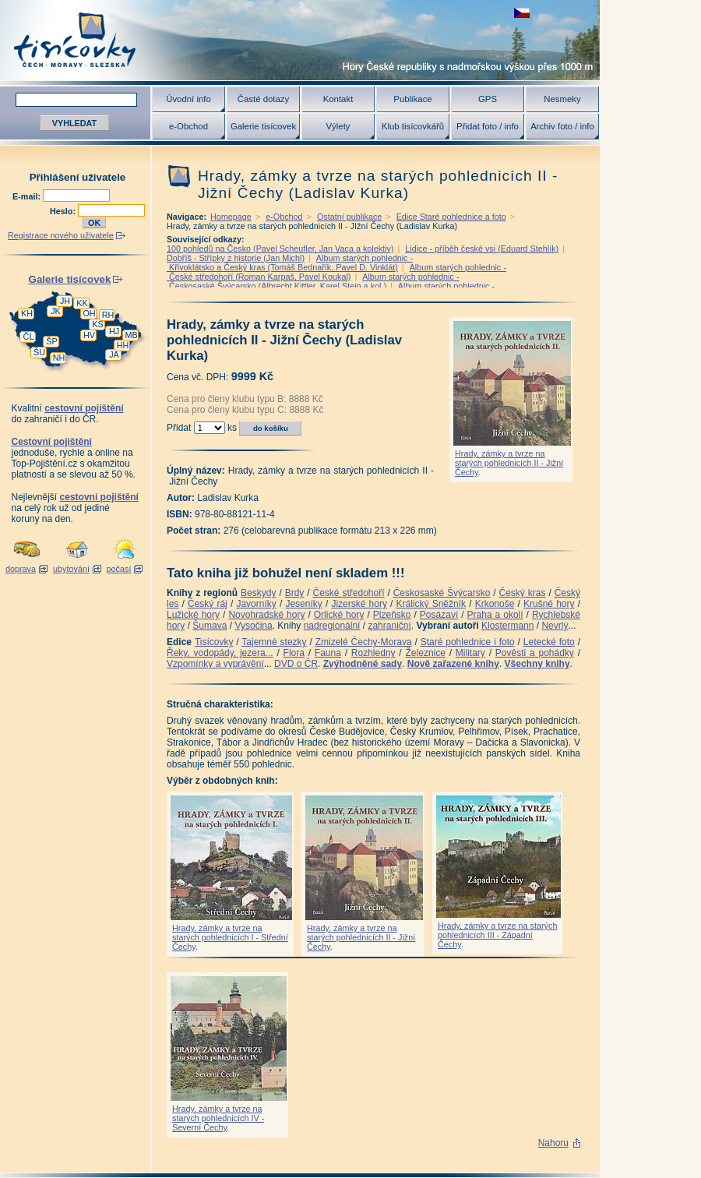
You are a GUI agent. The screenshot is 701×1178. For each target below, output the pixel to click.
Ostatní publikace (349, 216)
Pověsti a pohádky (534, 652)
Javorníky (256, 603)
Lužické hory (193, 614)
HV (89, 335)
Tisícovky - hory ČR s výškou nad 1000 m (300, 40)
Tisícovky (214, 642)
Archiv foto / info (562, 126)
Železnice (426, 652)
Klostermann (507, 625)
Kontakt (338, 99)
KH (27, 313)
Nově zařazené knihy (453, 663)
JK (56, 311)
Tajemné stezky (273, 642)
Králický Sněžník (431, 603)
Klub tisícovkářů (413, 126)
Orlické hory (339, 614)
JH (65, 300)
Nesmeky (562, 99)
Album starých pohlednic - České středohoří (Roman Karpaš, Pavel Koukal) (336, 272)
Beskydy (258, 592)
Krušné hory (549, 603)
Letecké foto (549, 642)
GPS (487, 99)
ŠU (39, 352)
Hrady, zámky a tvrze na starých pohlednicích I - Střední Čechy (230, 937)
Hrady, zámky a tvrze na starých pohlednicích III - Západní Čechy (497, 935)
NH (59, 357)
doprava (20, 568)
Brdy (295, 592)
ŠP (51, 341)
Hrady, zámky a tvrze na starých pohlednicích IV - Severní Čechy (218, 1118)
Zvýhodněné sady (362, 663)
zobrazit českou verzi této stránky (521, 13)
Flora (294, 652)
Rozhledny (373, 652)
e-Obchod (188, 126)
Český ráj (207, 603)
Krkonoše (495, 603)
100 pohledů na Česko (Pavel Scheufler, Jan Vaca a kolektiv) (280, 248)
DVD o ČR (296, 663)
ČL (28, 336)
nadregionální (332, 625)
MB (131, 335)
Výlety (338, 126)
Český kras (522, 592)
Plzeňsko (392, 614)
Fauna (328, 652)
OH (89, 313)
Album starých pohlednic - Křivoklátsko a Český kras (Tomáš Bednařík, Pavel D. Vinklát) (290, 262)
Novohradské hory (266, 614)
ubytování (71, 568)
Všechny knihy (537, 663)
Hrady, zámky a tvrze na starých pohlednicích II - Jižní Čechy (509, 463)
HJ (114, 331)
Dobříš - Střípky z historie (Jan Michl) (236, 258)
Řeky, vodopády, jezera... (220, 652)
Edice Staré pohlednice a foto (451, 216)
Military (470, 652)
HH (123, 345)
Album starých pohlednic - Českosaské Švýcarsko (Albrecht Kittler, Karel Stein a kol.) (313, 281)
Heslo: (64, 211)
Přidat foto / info (487, 126)
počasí (119, 568)
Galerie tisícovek (263, 126)
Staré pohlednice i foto (468, 642)
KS (97, 324)
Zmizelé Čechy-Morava (363, 642)
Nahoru (553, 1142)
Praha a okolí (495, 614)
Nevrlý (554, 625)
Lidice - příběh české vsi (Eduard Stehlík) (481, 248)
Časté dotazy (263, 99)
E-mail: (27, 196)
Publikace (412, 99)
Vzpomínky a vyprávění (215, 663)
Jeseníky (303, 603)
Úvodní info (188, 99)
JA (114, 354)
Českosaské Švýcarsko (442, 592)
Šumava (209, 625)
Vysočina (253, 625)
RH (108, 314)
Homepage (231, 216)
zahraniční (389, 625)
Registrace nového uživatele (61, 235)
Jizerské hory (359, 603)
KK (81, 303)
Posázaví (439, 614)
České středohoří (349, 592)
